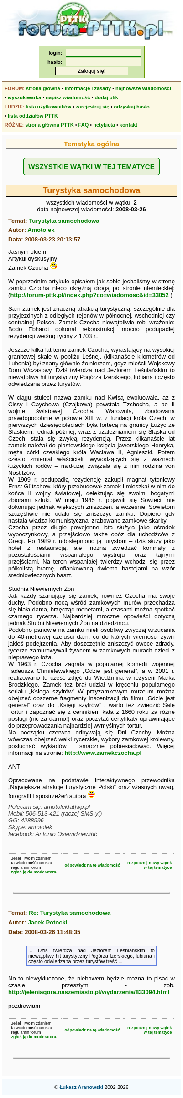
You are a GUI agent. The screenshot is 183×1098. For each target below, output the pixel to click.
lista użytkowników (48, 106)
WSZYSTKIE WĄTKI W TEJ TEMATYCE (91, 166)
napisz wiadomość (68, 97)
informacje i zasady (88, 88)
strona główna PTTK (49, 125)
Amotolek (40, 229)
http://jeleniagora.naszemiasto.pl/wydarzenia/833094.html (88, 992)
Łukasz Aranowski (81, 1087)
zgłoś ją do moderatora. (34, 872)
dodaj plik (106, 97)
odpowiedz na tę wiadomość (92, 865)
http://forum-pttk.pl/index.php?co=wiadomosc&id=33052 (89, 295)
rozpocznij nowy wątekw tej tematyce (149, 865)
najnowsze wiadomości (143, 88)
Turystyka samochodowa (64, 220)
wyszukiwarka (24, 97)
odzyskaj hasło (131, 106)
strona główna (43, 88)
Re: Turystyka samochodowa (69, 912)
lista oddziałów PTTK (33, 115)
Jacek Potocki (48, 922)
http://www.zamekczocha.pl (103, 752)
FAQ (83, 125)
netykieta (104, 125)
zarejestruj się (92, 106)
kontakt (128, 125)
